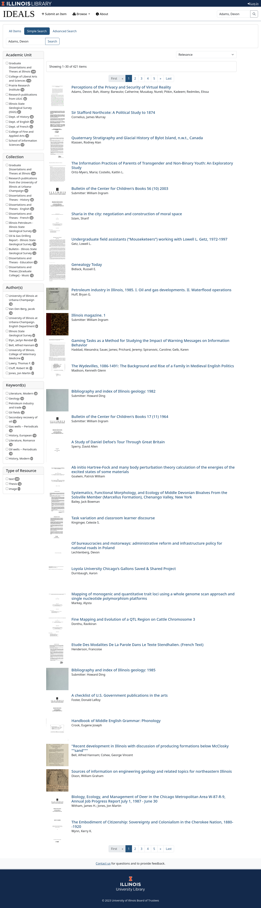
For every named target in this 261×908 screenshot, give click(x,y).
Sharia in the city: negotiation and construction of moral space (126, 213)
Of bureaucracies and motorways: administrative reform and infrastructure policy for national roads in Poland (146, 545)
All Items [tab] (15, 31)
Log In (253, 3)
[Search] (233, 14)
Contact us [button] (103, 863)
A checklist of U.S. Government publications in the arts (119, 695)
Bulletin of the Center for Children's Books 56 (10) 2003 (119, 188)
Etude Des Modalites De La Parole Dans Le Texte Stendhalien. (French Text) (137, 644)
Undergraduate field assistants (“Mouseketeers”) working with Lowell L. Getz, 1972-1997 (149, 239)
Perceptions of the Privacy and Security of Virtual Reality (121, 87)
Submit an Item (54, 14)
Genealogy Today (86, 264)
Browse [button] (80, 14)
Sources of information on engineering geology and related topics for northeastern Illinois (151, 771)
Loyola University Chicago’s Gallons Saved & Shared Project (123, 568)
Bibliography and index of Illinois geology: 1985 (113, 669)
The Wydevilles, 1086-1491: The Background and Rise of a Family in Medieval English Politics (152, 365)
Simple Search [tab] (37, 31)
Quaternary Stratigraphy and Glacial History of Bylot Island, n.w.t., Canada (137, 137)
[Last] (168, 78)
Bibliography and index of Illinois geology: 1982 (113, 391)
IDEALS (19, 14)
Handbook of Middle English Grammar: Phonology (116, 720)
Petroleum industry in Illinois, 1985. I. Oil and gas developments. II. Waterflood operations (151, 289)
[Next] (160, 78)
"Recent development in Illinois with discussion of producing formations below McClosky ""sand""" (150, 748)
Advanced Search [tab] (65, 31)
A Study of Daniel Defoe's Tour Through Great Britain (118, 441)
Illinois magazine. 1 (88, 315)
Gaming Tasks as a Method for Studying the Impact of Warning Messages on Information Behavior (150, 343)
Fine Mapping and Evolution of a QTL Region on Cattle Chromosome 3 (133, 619)
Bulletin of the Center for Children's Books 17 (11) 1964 (119, 416)
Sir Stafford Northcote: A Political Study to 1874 (113, 112)
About (102, 14)
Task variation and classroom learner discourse (113, 517)
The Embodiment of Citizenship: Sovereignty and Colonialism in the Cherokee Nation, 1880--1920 (152, 824)
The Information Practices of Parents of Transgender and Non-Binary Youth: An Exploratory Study (152, 165)
